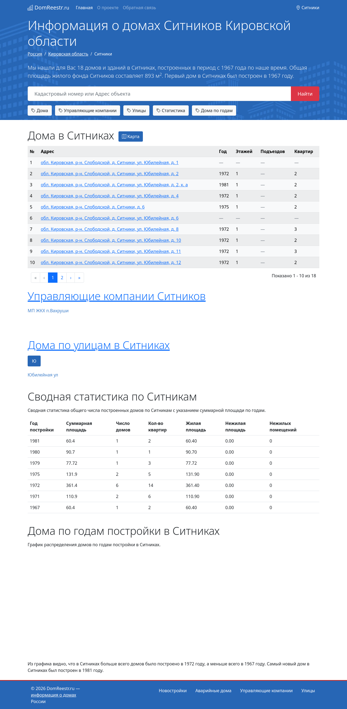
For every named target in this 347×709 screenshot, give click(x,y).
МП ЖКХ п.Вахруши (48, 311)
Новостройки (173, 691)
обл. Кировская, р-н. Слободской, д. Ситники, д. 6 (92, 207)
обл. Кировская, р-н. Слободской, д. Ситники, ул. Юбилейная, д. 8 (109, 229)
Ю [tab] (34, 361)
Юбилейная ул (43, 375)
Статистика (170, 110)
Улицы (136, 110)
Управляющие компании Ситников (117, 295)
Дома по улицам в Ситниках (99, 344)
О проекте (107, 8)
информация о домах (53, 695)
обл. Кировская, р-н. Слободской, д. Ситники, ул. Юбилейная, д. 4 (109, 196)
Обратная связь (139, 8)
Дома (39, 110)
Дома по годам (214, 110)
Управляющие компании (88, 110)
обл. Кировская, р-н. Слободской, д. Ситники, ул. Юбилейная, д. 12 (111, 262)
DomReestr (48, 7)
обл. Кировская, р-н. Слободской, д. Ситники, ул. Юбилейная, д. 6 (109, 218)
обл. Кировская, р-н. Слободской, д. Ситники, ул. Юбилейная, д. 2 (109, 174)
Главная (84, 8)
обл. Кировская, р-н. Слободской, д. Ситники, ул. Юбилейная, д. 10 (111, 240)
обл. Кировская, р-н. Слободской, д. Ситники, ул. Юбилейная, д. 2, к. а (114, 185)
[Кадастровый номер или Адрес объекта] (159, 93)
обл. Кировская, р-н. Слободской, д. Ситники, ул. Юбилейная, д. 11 (111, 251)
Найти (305, 93)
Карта (131, 136)
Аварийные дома (213, 691)
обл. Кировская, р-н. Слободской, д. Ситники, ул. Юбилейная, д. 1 (109, 162)
